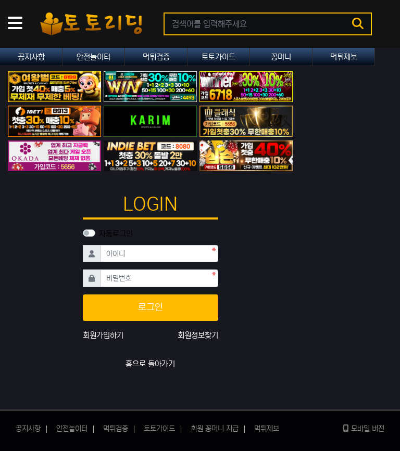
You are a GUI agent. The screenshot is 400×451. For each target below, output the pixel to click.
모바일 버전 (363, 428)
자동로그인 (116, 233)
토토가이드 (218, 57)
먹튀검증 (156, 57)
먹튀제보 (343, 57)
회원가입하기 (103, 335)
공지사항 (31, 57)
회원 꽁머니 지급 (215, 428)
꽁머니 (281, 57)
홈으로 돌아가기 (150, 363)
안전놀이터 (93, 57)
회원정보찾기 (198, 335)
